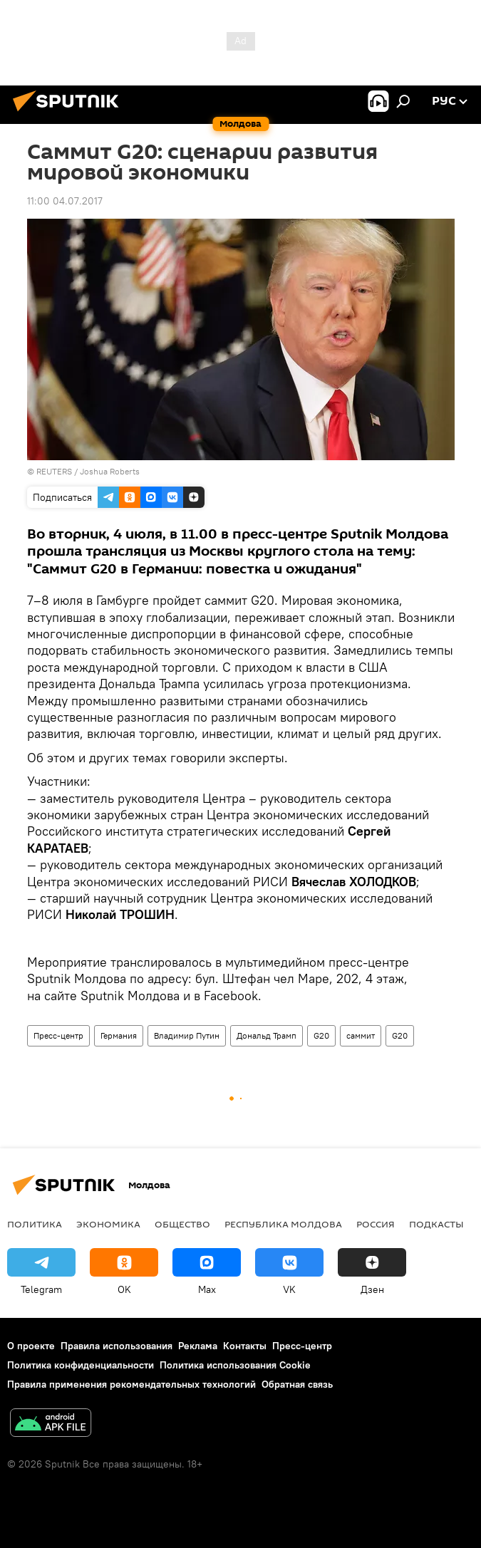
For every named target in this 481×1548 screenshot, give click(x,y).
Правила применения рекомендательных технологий (131, 1384)
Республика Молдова (283, 1223)
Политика (34, 1223)
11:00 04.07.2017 (65, 200)
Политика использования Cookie (235, 1365)
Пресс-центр (58, 1035)
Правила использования (116, 1345)
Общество (182, 1223)
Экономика (108, 1223)
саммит (360, 1035)
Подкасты (436, 1223)
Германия (118, 1035)
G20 (321, 1035)
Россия (375, 1223)
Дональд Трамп (266, 1035)
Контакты (245, 1345)
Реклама (197, 1345)
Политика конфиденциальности (80, 1365)
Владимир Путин (186, 1035)
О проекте (31, 1345)
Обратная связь (297, 1384)
